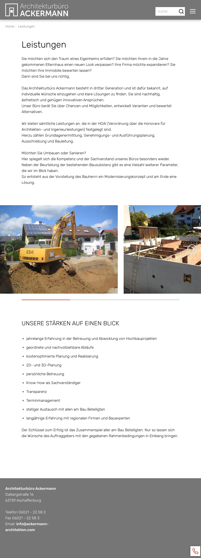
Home (9, 26)
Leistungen (26, 26)
